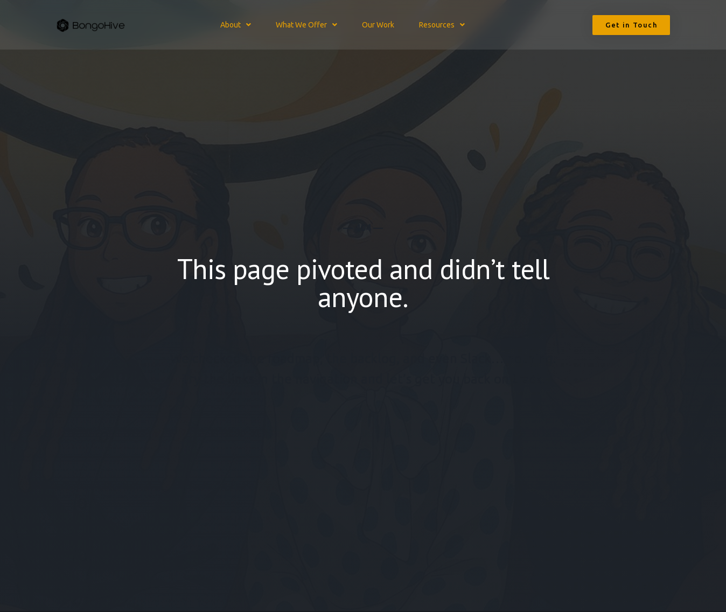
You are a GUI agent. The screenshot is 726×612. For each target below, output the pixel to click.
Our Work (378, 24)
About (235, 25)
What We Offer (306, 25)
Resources (442, 25)
